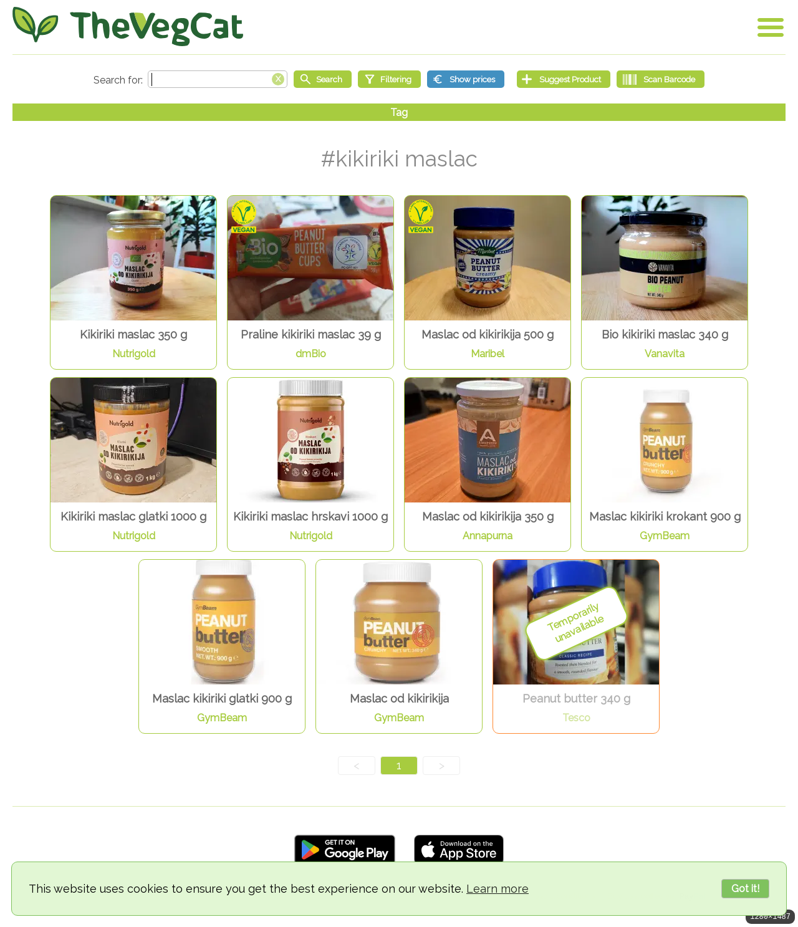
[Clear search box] (278, 77)
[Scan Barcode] (660, 79)
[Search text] (217, 79)
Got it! (745, 889)
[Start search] (323, 79)
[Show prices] (465, 79)
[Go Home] (127, 26)
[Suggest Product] (563, 79)
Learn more (497, 888)
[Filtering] (389, 79)
